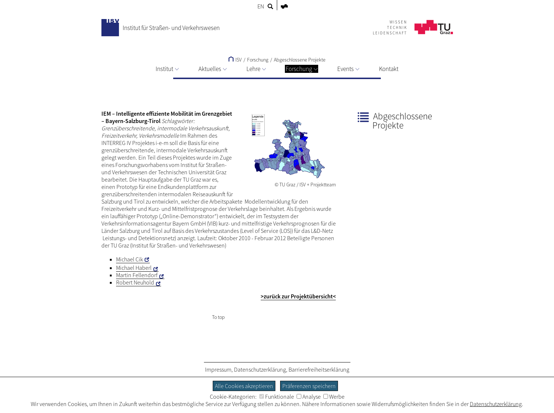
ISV (235, 59)
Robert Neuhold (135, 282)
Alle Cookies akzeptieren (244, 386)
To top (218, 317)
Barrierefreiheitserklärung (319, 369)
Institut (167, 69)
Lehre (256, 69)
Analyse (309, 396)
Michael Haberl (134, 267)
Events (348, 69)
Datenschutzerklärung (260, 369)
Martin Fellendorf (136, 275)
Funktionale (276, 396)
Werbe (334, 396)
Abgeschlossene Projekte (300, 59)
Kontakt (388, 69)
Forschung (301, 69)
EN (260, 6)
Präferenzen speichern (309, 386)
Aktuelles (212, 69)
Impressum (218, 369)
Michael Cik (129, 259)
